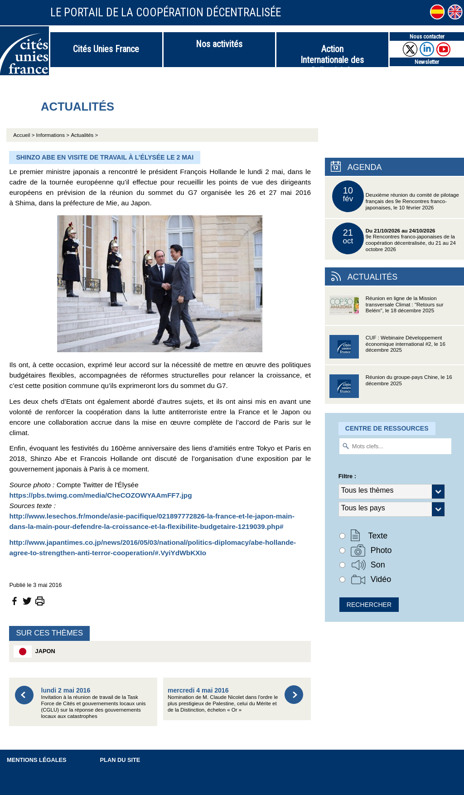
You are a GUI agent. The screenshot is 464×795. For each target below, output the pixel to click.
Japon (34, 651)
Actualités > (84, 135)
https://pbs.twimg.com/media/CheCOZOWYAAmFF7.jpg (100, 495)
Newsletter (427, 61)
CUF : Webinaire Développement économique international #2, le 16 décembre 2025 (387, 349)
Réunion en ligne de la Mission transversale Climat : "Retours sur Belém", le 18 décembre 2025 (386, 310)
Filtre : (347, 476)
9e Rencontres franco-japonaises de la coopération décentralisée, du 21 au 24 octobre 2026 (394, 238)
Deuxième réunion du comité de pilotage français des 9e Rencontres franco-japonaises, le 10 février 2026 (395, 196)
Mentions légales (37, 759)
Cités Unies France (106, 49)
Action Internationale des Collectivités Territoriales (332, 55)
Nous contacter (427, 36)
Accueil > (24, 135)
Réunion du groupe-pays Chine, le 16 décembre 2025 (390, 389)
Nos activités (219, 44)
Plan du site (120, 759)
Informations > (52, 135)
